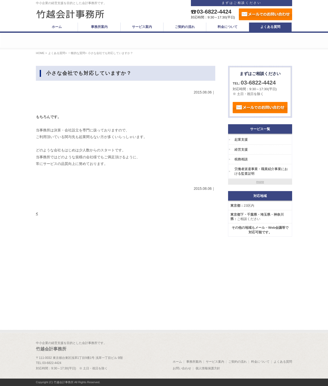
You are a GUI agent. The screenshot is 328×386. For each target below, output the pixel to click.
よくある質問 (56, 53)
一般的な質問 (76, 53)
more (260, 182)
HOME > (41, 53)
